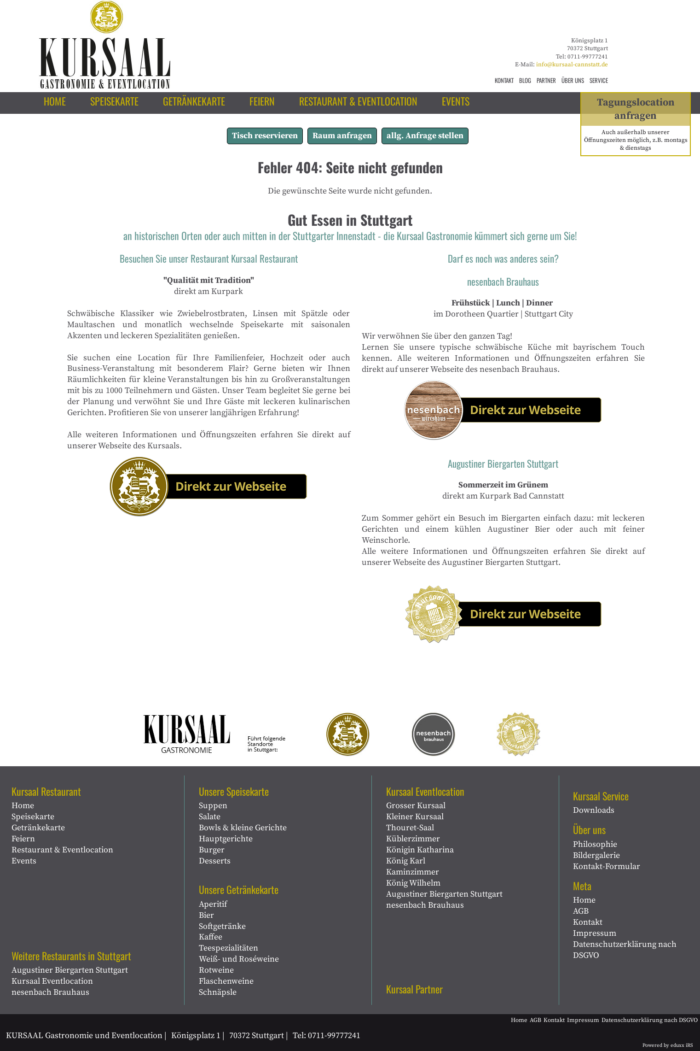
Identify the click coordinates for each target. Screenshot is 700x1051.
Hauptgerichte (226, 839)
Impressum (594, 933)
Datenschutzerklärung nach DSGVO (625, 950)
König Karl (405, 861)
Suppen (213, 805)
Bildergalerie (596, 855)
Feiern (23, 839)
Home (23, 805)
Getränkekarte (38, 827)
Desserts (215, 861)
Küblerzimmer (413, 839)
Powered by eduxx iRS (667, 1045)
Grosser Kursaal (415, 805)
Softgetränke (222, 926)
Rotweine (216, 970)
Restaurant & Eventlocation (62, 850)
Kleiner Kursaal (415, 816)
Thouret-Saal (410, 827)
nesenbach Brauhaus (50, 992)
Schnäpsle (218, 992)
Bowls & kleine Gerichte (243, 827)
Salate (209, 816)
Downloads (593, 810)
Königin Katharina (420, 850)
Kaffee (210, 937)
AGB (581, 911)
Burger (212, 850)
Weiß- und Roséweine (239, 959)
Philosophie (595, 844)
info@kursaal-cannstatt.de (572, 64)
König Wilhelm (413, 883)
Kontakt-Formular (606, 866)
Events (24, 861)
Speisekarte (33, 816)
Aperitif (213, 904)
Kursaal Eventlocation (52, 981)
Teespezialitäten (228, 948)
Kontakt (587, 922)
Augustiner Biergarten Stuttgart (70, 970)
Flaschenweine (226, 981)
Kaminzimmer (412, 872)
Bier (206, 915)
